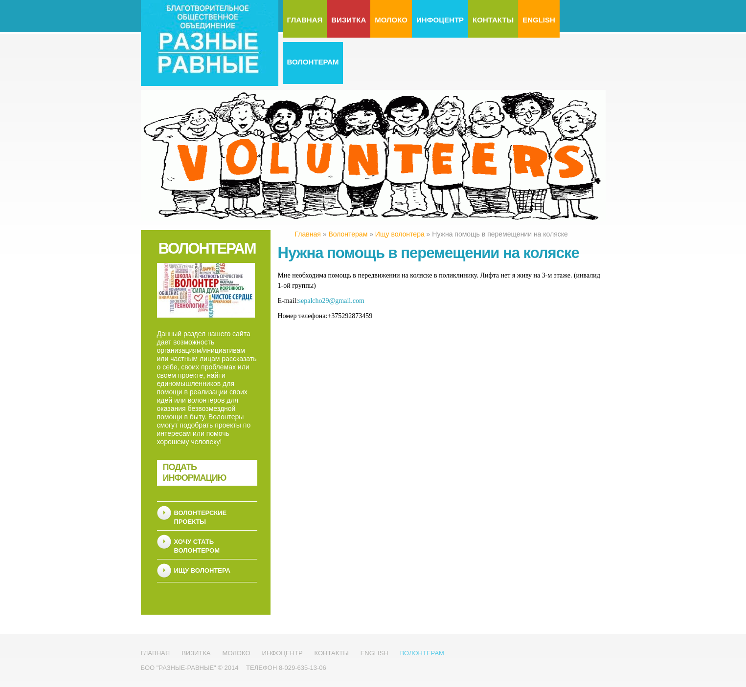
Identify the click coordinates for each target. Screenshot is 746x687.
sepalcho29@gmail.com (331, 300)
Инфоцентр (440, 20)
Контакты (493, 20)
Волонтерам (313, 62)
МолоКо (391, 20)
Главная (305, 20)
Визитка (348, 20)
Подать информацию (194, 472)
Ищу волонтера (202, 570)
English (538, 20)
